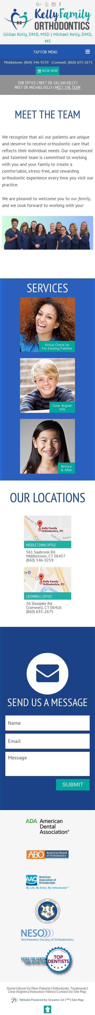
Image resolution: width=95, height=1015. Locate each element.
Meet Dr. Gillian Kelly (57, 83)
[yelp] (47, 4)
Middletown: (13, 62)
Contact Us (64, 991)
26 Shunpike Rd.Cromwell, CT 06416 (44, 605)
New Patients (41, 988)
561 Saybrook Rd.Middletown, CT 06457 (45, 554)
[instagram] (54, 4)
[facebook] (60, 4)
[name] (47, 723)
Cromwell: (59, 62)
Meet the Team (67, 87)
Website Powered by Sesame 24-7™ (40, 1000)
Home (11, 988)
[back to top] (47, 1009)
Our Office (27, 83)
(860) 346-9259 (36, 62)
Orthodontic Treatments (69, 988)
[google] (39, 4)
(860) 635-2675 (80, 62)
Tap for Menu (61, 52)
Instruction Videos (42, 991)
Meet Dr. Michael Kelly (33, 87)
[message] (47, 764)
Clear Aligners (18, 991)
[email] (47, 741)
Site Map (80, 991)
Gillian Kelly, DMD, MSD (27, 34)
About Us (23, 988)
